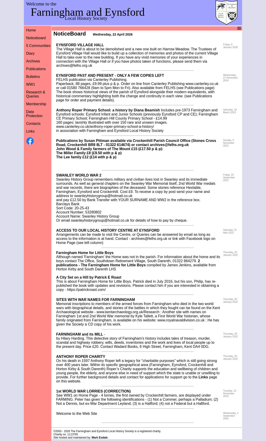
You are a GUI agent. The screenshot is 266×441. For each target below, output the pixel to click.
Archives (33, 61)
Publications (36, 69)
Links (30, 131)
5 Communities (38, 46)
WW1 (30, 84)
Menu (132, 28)
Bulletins (33, 77)
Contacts (33, 124)
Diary (30, 53)
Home (31, 30)
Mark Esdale (100, 437)
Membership (36, 104)
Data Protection (34, 114)
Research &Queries (35, 94)
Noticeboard (36, 38)
